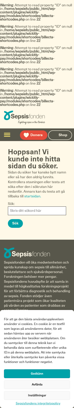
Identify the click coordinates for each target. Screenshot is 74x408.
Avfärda (37, 384)
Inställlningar (37, 395)
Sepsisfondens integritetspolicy (38, 403)
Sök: (11, 204)
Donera (36, 135)
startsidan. (32, 196)
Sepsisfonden (33, 117)
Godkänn (37, 373)
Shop (63, 135)
